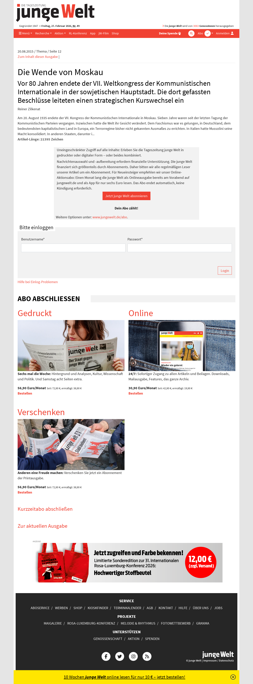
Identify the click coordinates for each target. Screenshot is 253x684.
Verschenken (41, 411)
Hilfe (183, 608)
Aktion (59, 33)
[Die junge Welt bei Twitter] (119, 656)
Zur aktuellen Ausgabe (42, 525)
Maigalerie (53, 623)
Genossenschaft (107, 638)
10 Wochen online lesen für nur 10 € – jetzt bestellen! (124, 677)
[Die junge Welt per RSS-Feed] (147, 656)
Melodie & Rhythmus (138, 623)
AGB (150, 608)
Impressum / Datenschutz (218, 660)
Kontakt (166, 608)
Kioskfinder (98, 608)
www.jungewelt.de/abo (109, 217)
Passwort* (135, 239)
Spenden (152, 638)
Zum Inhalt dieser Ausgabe (38, 56)
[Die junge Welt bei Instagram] (133, 656)
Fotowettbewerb (176, 623)
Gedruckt (35, 312)
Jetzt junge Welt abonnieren (126, 196)
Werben (61, 608)
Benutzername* (33, 239)
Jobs (218, 608)
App (92, 33)
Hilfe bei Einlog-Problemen (38, 282)
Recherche (42, 33)
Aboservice (40, 608)
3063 (196, 26)
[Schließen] (233, 677)
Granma (202, 623)
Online (140, 312)
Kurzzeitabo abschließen (45, 508)
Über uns (201, 608)
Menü (24, 33)
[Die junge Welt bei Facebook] (105, 656)
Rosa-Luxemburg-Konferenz (91, 623)
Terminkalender (127, 608)
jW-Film (104, 33)
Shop (115, 33)
